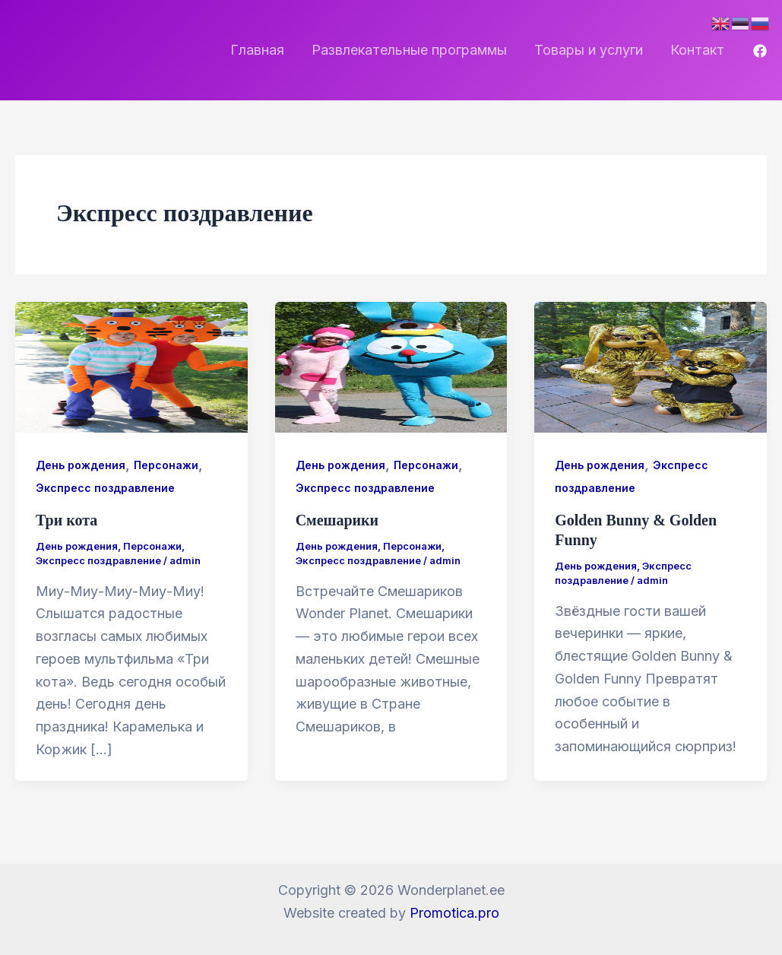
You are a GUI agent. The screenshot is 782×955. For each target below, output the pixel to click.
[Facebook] (760, 51)
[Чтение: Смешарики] (391, 366)
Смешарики (337, 520)
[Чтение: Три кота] (131, 366)
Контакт (697, 50)
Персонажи (166, 464)
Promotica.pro (454, 913)
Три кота (66, 520)
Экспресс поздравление (105, 487)
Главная (257, 50)
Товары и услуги (588, 50)
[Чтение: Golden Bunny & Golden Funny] (650, 366)
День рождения (80, 464)
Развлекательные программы (409, 50)
